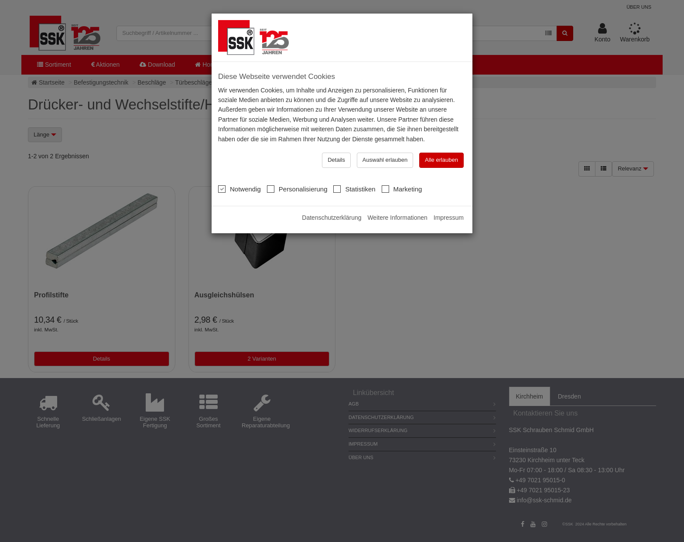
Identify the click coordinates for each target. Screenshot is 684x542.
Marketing (402, 188)
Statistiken (354, 188)
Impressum (449, 217)
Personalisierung (297, 188)
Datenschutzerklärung (331, 217)
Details (336, 159)
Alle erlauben (441, 159)
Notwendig (239, 188)
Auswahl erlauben (385, 159)
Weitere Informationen (397, 217)
